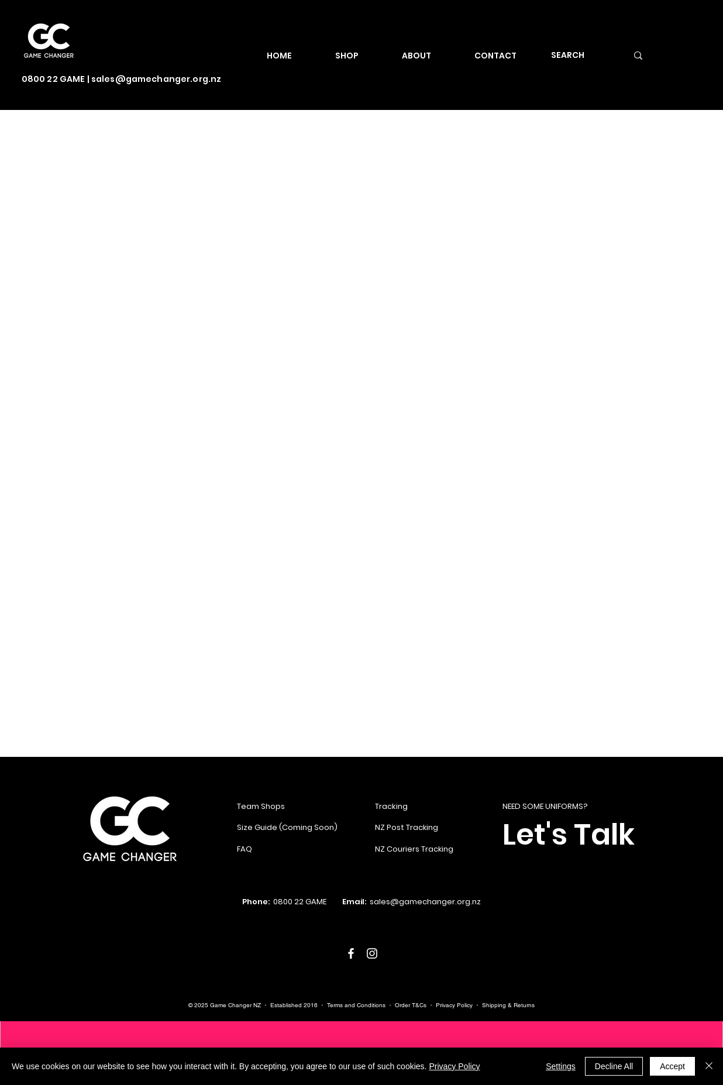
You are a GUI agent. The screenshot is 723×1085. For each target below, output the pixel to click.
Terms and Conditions (356, 1005)
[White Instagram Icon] (372, 953)
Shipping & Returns (508, 1005)
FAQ (244, 849)
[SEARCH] (577, 55)
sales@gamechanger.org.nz (156, 79)
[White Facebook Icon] (351, 953)
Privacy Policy (454, 1005)
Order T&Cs (410, 1005)
